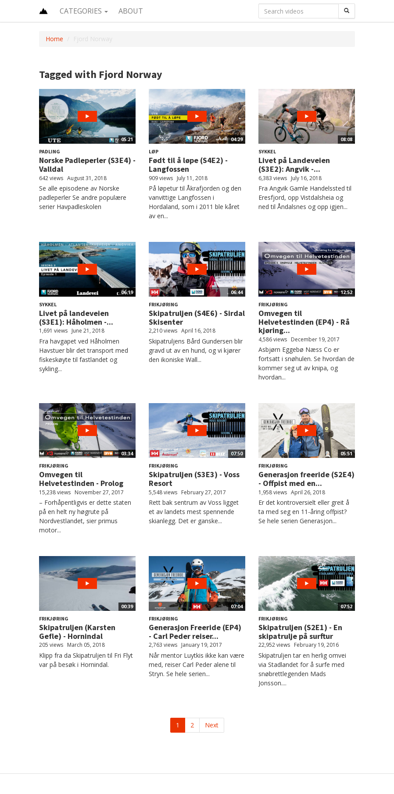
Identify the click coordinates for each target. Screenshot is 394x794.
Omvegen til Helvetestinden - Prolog (81, 478)
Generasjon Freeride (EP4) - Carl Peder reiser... (195, 631)
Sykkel (267, 151)
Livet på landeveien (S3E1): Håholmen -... (76, 317)
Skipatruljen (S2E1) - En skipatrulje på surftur (300, 631)
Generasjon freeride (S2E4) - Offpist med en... (306, 478)
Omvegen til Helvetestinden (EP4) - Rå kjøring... (304, 322)
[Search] (346, 11)
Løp (153, 151)
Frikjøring (163, 304)
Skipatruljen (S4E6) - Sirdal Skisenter (197, 317)
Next (211, 725)
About (130, 11)
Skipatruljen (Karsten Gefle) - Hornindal (77, 631)
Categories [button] (84, 11)
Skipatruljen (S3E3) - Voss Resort (194, 478)
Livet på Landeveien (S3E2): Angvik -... (294, 164)
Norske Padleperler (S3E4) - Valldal (87, 164)
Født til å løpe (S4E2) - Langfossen (188, 164)
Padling (49, 151)
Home (54, 39)
